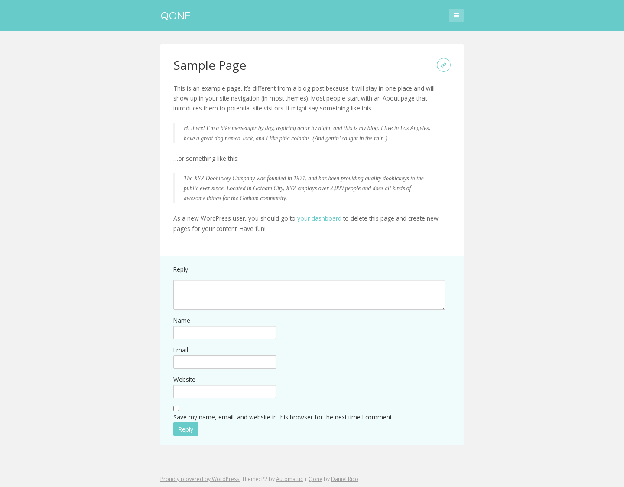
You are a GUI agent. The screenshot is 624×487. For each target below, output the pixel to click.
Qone (175, 15)
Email (180, 350)
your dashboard (319, 218)
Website (184, 379)
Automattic (289, 479)
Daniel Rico (344, 479)
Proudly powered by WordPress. (200, 479)
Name (181, 320)
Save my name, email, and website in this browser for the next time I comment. (283, 417)
